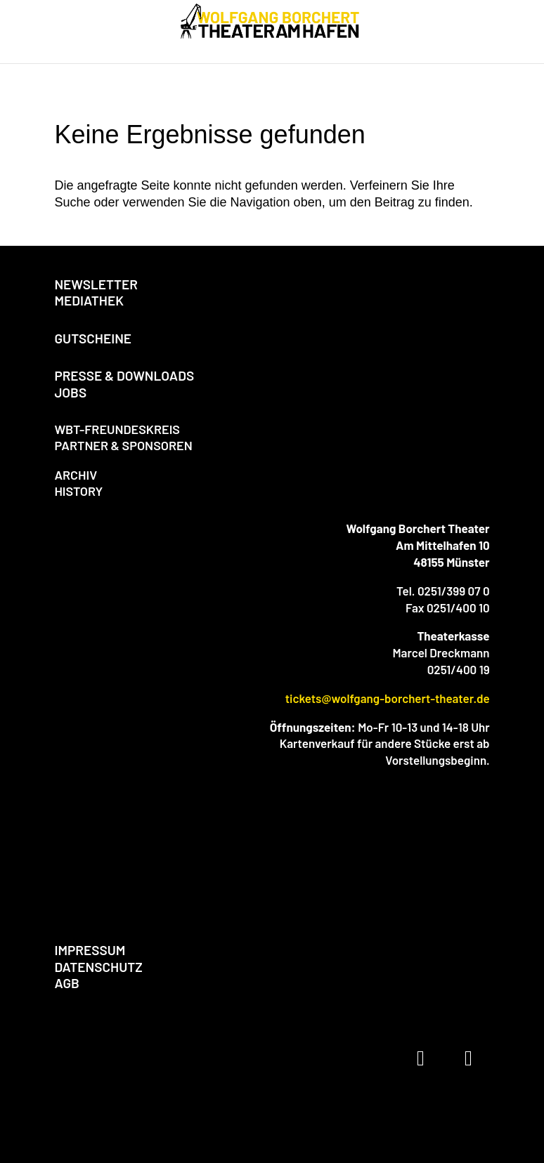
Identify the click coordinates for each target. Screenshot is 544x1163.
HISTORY (78, 491)
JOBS (70, 392)
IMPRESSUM (89, 950)
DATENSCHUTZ (98, 967)
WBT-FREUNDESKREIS (117, 429)
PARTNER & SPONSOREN (123, 445)
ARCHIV (75, 474)
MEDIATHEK (89, 300)
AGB (66, 983)
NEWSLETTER (96, 284)
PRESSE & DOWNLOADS (124, 375)
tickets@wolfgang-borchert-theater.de (387, 698)
